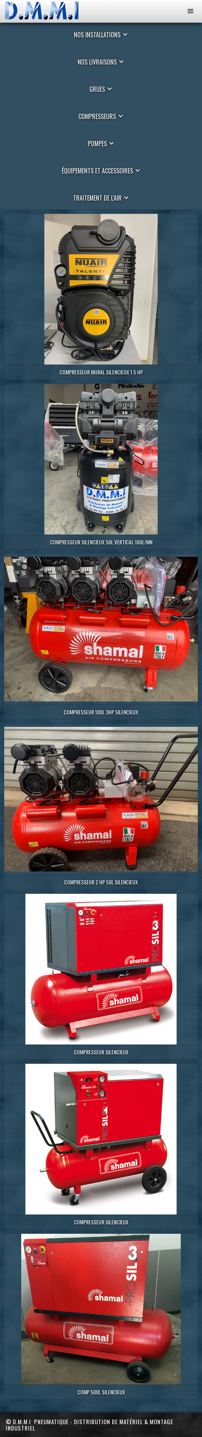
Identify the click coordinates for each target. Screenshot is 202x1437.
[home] (47, 11)
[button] (190, 11)
